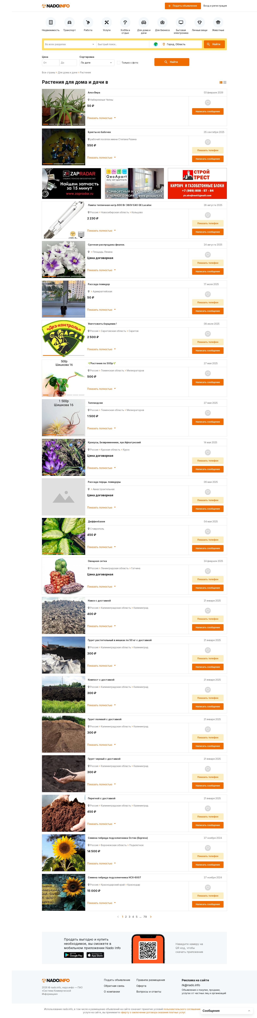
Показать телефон (207, 150)
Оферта (141, 985)
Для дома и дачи (67, 72)
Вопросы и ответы (148, 991)
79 (145, 916)
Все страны (48, 72)
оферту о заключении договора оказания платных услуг (153, 1012)
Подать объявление (117, 980)
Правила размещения (150, 980)
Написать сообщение (208, 111)
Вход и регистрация (215, 5)
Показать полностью (102, 118)
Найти (213, 44)
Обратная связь (114, 985)
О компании (112, 991)
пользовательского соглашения (182, 1009)
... (140, 916)
